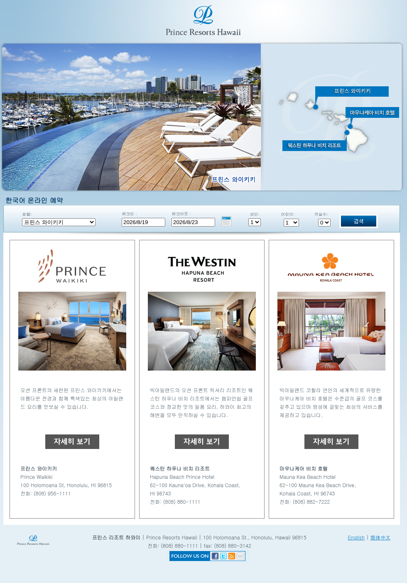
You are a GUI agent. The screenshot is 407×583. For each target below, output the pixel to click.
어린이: (287, 214)
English (356, 537)
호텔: (27, 214)
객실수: (321, 214)
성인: (254, 214)
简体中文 (380, 537)
